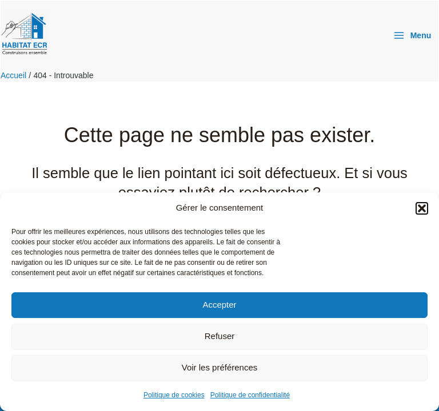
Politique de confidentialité (250, 395)
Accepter (219, 304)
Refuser (220, 336)
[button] (422, 208)
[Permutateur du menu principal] (412, 35)
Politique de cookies (174, 395)
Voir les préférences (220, 367)
